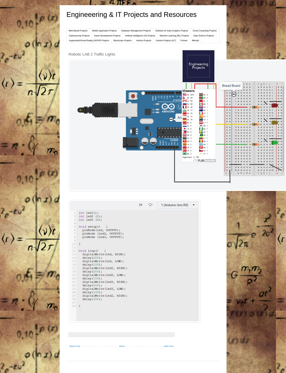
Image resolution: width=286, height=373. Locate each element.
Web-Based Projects (78, 31)
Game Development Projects (107, 36)
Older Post (169, 346)
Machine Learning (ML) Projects (174, 36)
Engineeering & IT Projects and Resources (132, 14)
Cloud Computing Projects (205, 31)
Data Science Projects (203, 36)
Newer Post (74, 346)
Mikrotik (195, 40)
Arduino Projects (143, 40)
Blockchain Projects (123, 40)
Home (122, 346)
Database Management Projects (136, 31)
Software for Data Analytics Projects (171, 31)
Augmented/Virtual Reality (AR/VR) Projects (89, 40)
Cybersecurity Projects (79, 36)
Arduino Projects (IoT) (166, 40)
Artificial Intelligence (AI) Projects (140, 36)
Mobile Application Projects (104, 31)
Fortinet (183, 40)
